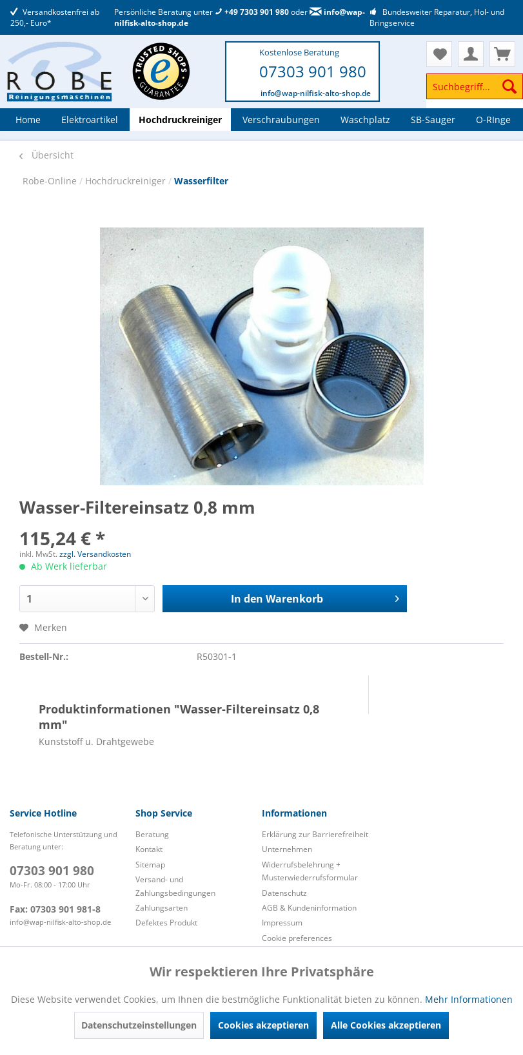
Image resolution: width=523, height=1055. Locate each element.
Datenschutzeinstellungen (139, 1025)
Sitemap (150, 864)
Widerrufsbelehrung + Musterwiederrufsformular (310, 871)
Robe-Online (51, 181)
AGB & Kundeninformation (309, 907)
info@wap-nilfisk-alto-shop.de (316, 93)
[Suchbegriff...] (474, 86)
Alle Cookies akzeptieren (386, 1025)
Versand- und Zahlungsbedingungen (175, 886)
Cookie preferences (297, 938)
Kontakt (149, 849)
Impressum (282, 922)
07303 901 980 (312, 71)
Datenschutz (284, 892)
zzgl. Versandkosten (95, 553)
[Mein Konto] (471, 54)
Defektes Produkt (166, 922)
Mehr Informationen (469, 999)
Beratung (152, 834)
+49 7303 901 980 (252, 11)
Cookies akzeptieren (263, 1025)
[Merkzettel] (439, 54)
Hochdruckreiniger (126, 181)
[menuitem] (474, 92)
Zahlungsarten (161, 907)
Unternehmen (287, 849)
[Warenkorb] (502, 54)
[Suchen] (509, 86)
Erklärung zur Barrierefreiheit (315, 834)
